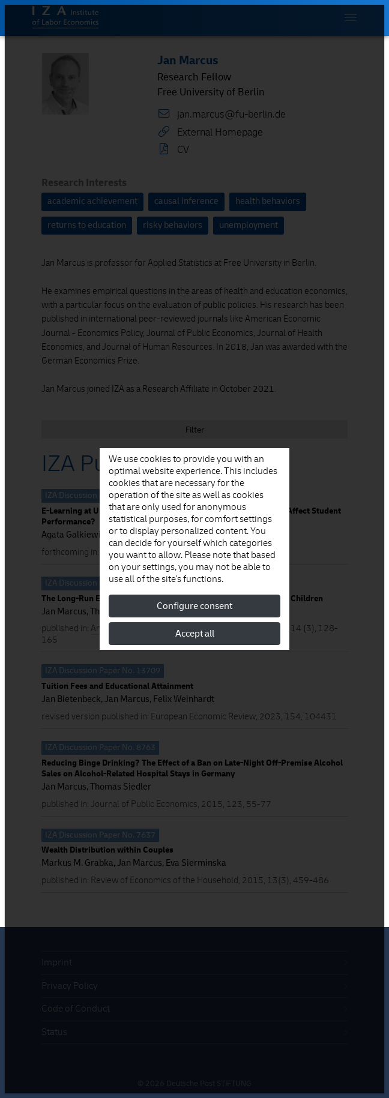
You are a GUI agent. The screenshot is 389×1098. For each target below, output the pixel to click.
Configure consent (194, 606)
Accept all (194, 634)
